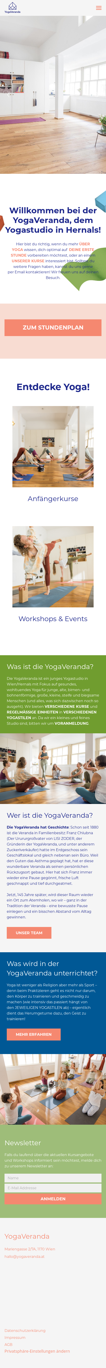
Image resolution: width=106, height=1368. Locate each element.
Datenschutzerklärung (25, 1331)
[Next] (98, 95)
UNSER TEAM (29, 933)
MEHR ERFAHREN (34, 1034)
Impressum (15, 1337)
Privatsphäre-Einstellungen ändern (37, 1351)
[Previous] (8, 95)
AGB (8, 1344)
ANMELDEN (53, 1198)
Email (20, 272)
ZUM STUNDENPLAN (53, 327)
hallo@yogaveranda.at (25, 1256)
